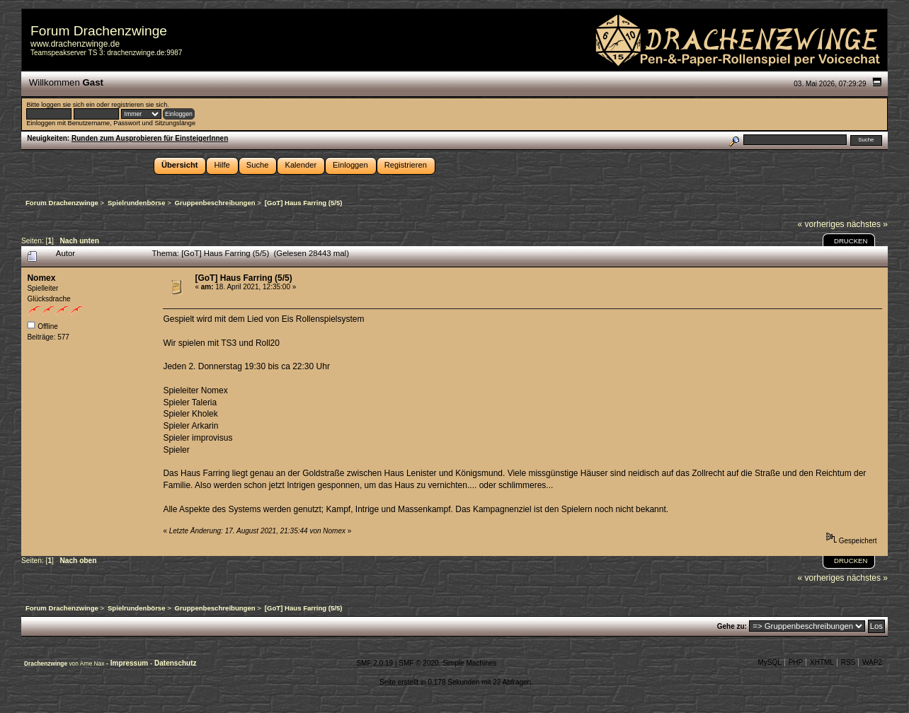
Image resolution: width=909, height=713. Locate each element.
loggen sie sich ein (67, 104)
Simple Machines (469, 663)
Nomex (41, 278)
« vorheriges (821, 224)
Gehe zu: (732, 626)
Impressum (130, 663)
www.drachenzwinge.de (75, 44)
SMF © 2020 (418, 663)
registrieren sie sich (139, 104)
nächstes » (867, 224)
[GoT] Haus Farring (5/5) (243, 278)
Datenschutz (175, 663)
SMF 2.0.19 (374, 663)
